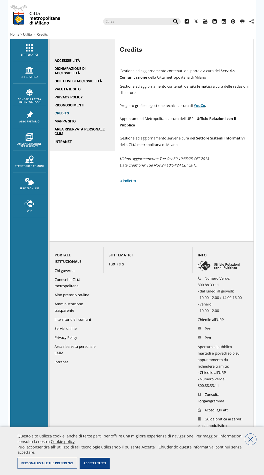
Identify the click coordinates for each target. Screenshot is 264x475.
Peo (208, 338)
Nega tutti (250, 439)
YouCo (199, 105)
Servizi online (29, 184)
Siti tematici (29, 50)
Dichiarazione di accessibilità (70, 71)
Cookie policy (63, 441)
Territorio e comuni (29, 161)
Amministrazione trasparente (29, 140)
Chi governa (65, 270)
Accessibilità (67, 61)
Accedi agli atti (217, 410)
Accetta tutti (94, 463)
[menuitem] (29, 50)
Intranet (63, 142)
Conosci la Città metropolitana (29, 96)
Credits (62, 113)
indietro (129, 181)
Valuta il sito (68, 89)
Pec (208, 329)
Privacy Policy (69, 97)
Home (15, 34)
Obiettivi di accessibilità (78, 81)
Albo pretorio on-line (72, 295)
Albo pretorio (29, 117)
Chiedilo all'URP (211, 320)
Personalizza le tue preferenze (47, 463)
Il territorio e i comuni (73, 319)
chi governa (29, 72)
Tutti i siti (116, 264)
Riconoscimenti (69, 105)
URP (29, 206)
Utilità (27, 34)
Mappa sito (65, 121)
